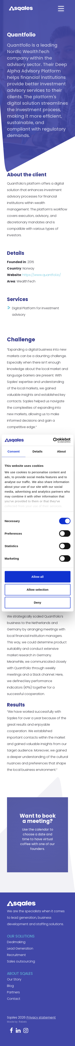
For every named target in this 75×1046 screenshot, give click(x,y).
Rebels (23, 1021)
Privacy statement (41, 1017)
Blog (10, 985)
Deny (37, 602)
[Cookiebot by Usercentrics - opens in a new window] (53, 440)
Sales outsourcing (21, 961)
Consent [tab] (13, 451)
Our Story (14, 979)
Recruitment (16, 955)
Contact (13, 998)
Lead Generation (20, 948)
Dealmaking (16, 942)
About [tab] (61, 451)
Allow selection (37, 589)
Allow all (37, 576)
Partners (13, 992)
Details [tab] (38, 451)
